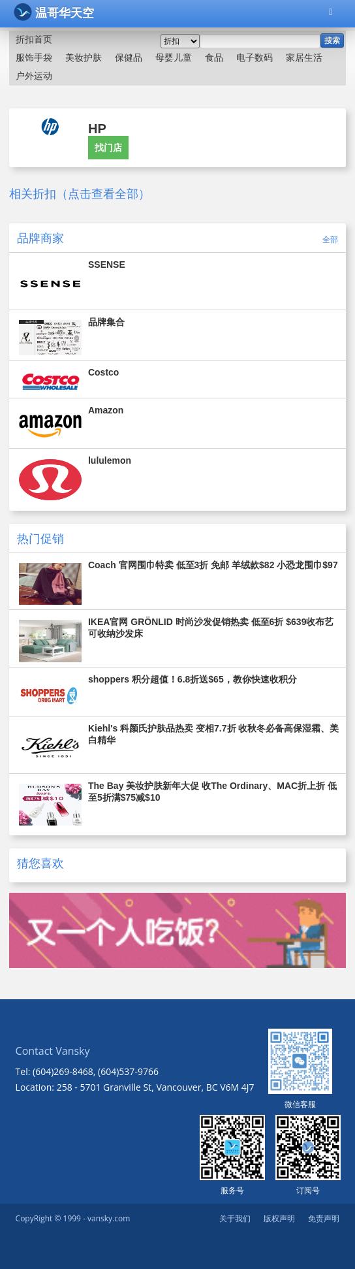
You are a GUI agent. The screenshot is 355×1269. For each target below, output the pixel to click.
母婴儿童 (173, 57)
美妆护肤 (83, 57)
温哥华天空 (54, 12)
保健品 (128, 57)
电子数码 (254, 57)
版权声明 (279, 1218)
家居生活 (304, 57)
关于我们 (235, 1218)
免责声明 (323, 1218)
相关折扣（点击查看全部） (79, 194)
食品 (214, 57)
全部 (330, 239)
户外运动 (34, 76)
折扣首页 (34, 39)
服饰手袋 (34, 57)
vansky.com (108, 1218)
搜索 (332, 40)
